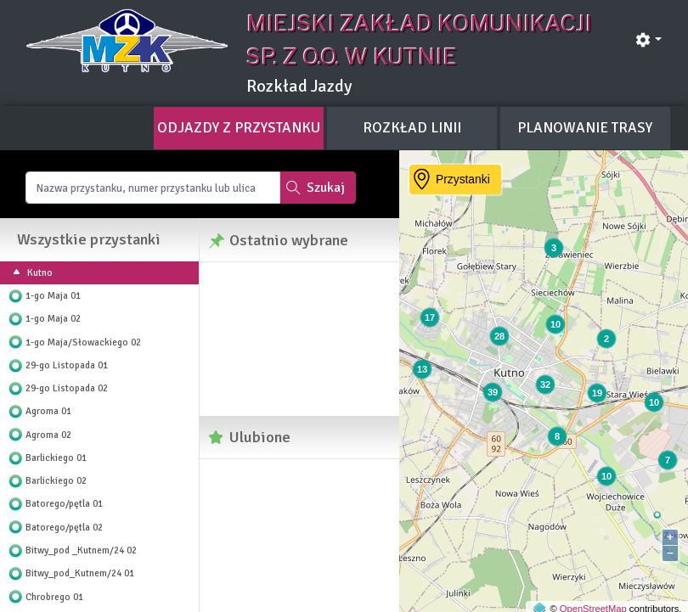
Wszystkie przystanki (89, 239)
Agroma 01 (48, 411)
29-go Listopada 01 (66, 365)
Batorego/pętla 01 (64, 503)
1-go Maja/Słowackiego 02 (83, 342)
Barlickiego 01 (56, 457)
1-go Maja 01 (53, 295)
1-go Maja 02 (53, 318)
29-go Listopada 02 (66, 388)
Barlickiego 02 (56, 480)
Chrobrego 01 (54, 597)
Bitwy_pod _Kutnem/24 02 (81, 550)
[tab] (239, 128)
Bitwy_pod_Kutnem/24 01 (79, 573)
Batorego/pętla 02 (64, 527)
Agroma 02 (48, 435)
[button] (648, 40)
